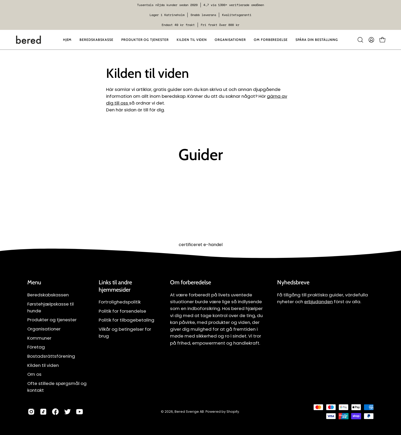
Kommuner (39, 338)
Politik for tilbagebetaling (126, 320)
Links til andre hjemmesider (115, 286)
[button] (230, 40)
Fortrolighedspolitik (120, 302)
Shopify (232, 411)
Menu (34, 282)
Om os (34, 374)
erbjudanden (318, 301)
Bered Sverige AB (189, 411)
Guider (200, 154)
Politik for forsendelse (122, 311)
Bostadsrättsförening (51, 356)
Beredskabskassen (48, 295)
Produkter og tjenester (52, 320)
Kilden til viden (43, 365)
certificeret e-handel (201, 245)
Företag (36, 347)
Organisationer (44, 329)
